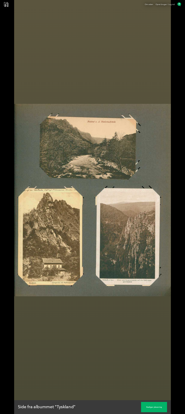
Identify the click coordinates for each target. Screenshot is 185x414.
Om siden (149, 4)
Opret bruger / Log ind (165, 4)
